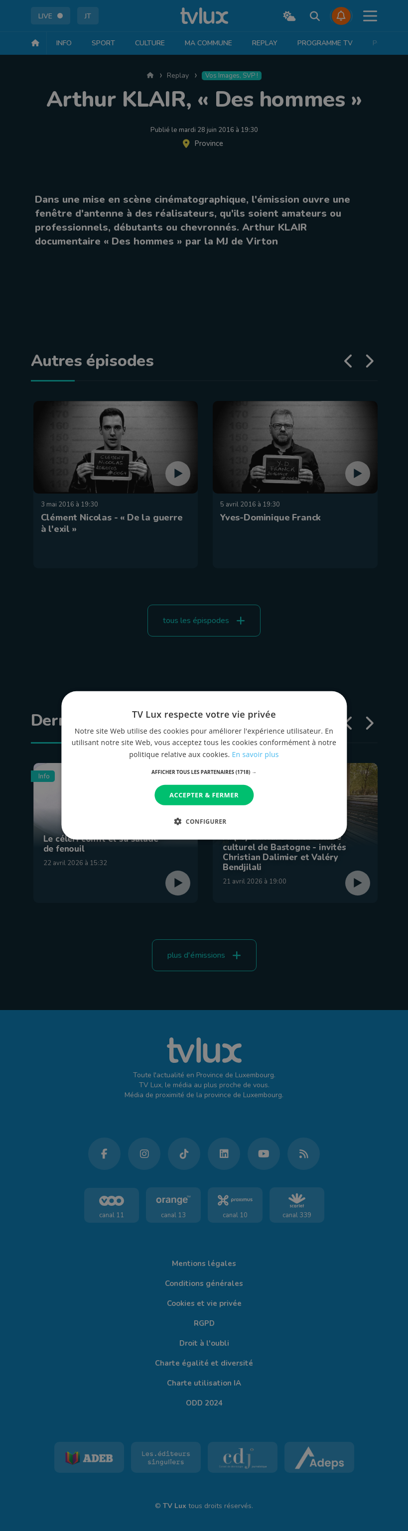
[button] (204, 771)
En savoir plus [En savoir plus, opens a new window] (255, 754)
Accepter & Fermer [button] (204, 794)
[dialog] (204, 765)
